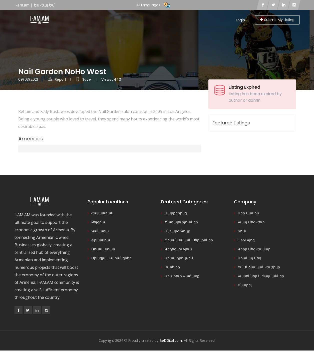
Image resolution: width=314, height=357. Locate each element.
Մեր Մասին (248, 213)
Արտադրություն (179, 258)
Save (84, 79)
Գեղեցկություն (178, 249)
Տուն (242, 231)
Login (240, 19)
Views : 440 (111, 79)
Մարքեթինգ (176, 213)
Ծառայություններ (181, 222)
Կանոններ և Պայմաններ (261, 276)
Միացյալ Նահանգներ (111, 258)
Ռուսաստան (103, 249)
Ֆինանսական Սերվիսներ (189, 240)
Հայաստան (102, 213)
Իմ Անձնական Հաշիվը (259, 267)
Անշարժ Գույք (177, 231)
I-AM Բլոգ (246, 240)
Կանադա (100, 231)
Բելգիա (98, 222)
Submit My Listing (277, 19)
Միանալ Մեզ (249, 258)
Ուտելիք (172, 267)
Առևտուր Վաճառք (182, 276)
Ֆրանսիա (100, 240)
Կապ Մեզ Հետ (251, 222)
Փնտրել (245, 285)
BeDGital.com (170, 340)
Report (57, 79)
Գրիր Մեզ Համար (254, 249)
